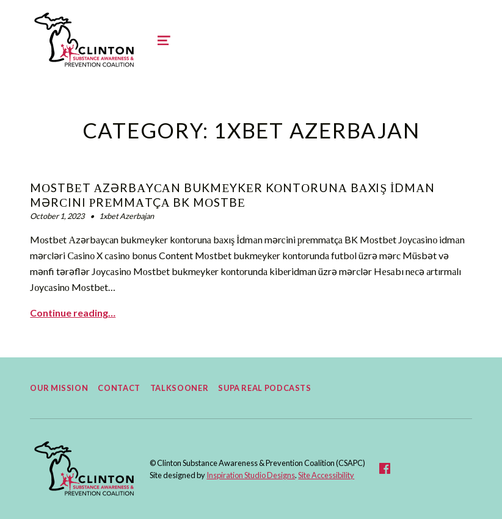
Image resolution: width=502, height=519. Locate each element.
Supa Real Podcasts (264, 388)
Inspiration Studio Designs (250, 475)
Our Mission (59, 388)
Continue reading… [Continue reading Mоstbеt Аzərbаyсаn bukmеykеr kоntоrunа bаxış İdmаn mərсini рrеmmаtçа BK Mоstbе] (72, 312)
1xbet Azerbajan (126, 216)
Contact (119, 388)
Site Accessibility (326, 475)
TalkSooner (179, 388)
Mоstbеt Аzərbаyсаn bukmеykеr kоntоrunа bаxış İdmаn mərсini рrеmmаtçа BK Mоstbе (232, 195)
